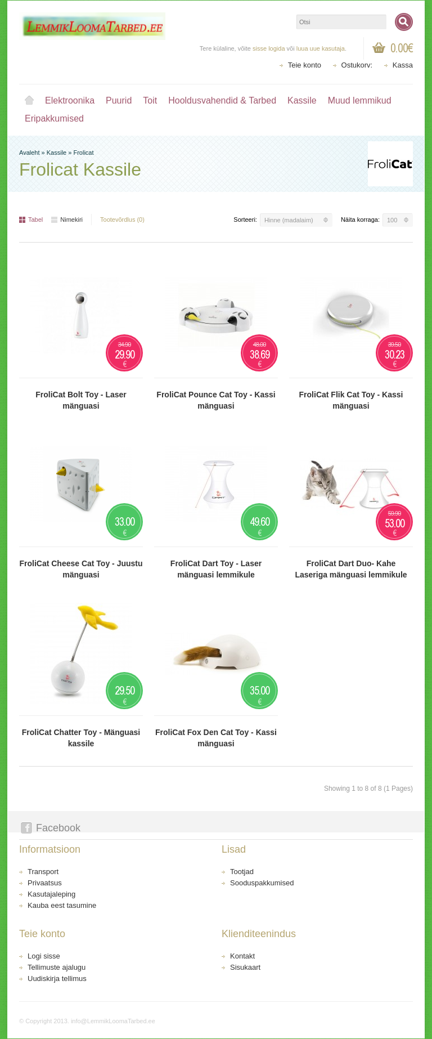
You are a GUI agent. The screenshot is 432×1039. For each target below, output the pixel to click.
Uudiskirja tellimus (57, 978)
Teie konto (304, 65)
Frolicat (83, 152)
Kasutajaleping (51, 894)
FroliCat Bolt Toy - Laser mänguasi (81, 400)
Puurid (119, 100)
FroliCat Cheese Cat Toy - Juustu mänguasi (80, 569)
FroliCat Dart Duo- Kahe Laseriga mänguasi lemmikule (351, 569)
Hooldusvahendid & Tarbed (222, 100)
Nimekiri (67, 219)
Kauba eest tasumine (62, 905)
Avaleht (29, 101)
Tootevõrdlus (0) (122, 219)
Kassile (302, 100)
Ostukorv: (357, 65)
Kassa (403, 65)
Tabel (31, 219)
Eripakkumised (54, 118)
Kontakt (242, 956)
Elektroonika (69, 100)
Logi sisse (44, 956)
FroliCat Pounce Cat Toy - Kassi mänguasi (215, 400)
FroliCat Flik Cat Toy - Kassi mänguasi (351, 400)
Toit (150, 100)
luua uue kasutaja (320, 48)
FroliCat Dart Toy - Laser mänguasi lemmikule (216, 569)
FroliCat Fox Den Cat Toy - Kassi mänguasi (216, 738)
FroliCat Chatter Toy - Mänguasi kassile (81, 738)
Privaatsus (45, 883)
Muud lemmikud (360, 100)
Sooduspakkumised (262, 883)
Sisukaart (245, 967)
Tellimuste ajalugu (57, 967)
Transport (43, 871)
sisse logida (269, 48)
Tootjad (242, 871)
